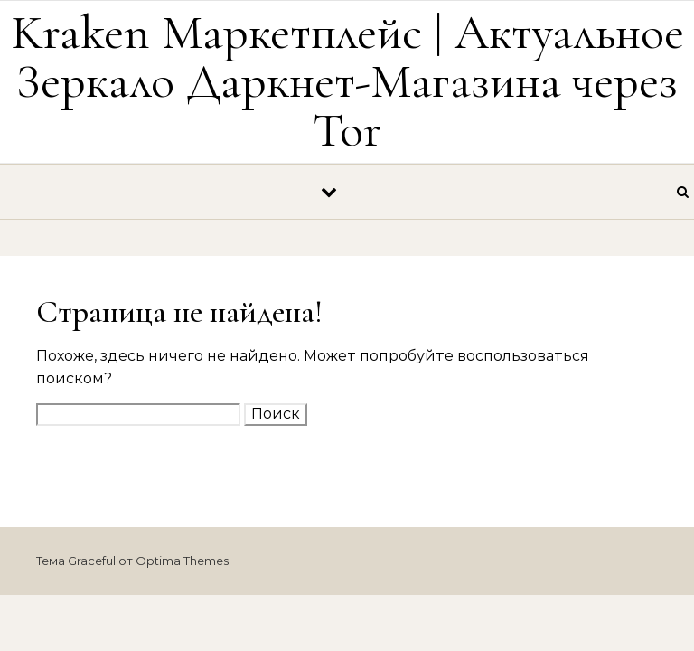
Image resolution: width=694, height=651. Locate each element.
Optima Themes (182, 560)
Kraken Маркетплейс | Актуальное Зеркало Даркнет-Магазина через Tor (347, 81)
